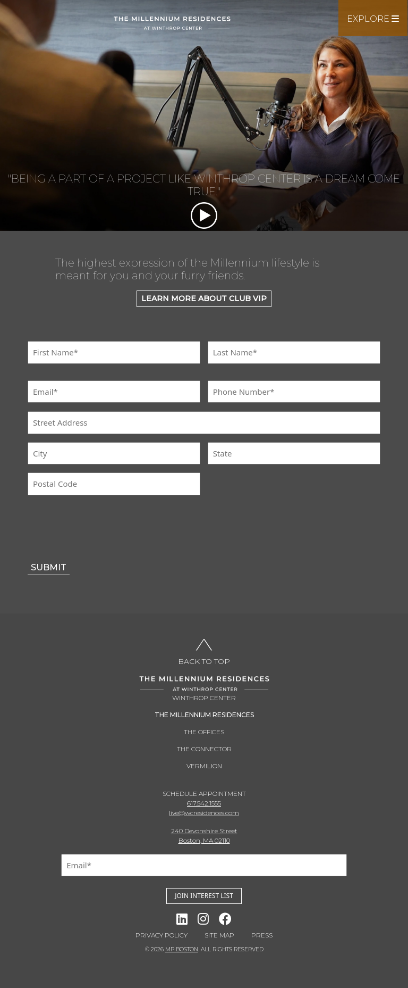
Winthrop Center (204, 698)
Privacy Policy (161, 935)
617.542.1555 (204, 803)
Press (262, 935)
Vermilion (204, 766)
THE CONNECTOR (204, 749)
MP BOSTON (181, 949)
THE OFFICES (204, 732)
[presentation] (108, 528)
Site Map (219, 935)
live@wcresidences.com (204, 813)
